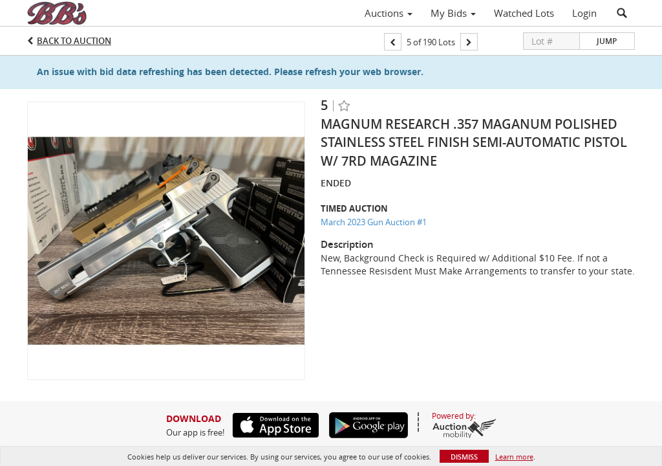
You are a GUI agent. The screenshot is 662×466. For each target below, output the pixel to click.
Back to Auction (74, 41)
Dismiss (464, 456)
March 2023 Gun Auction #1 (374, 222)
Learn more (514, 456)
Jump (607, 41)
